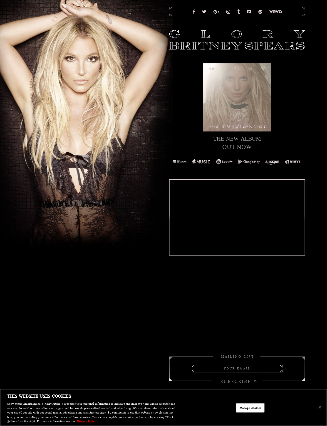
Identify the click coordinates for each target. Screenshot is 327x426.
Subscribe (239, 381)
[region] (163, 407)
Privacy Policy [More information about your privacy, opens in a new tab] (86, 421)
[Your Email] (237, 368)
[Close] (320, 407)
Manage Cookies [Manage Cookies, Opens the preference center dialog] (250, 407)
